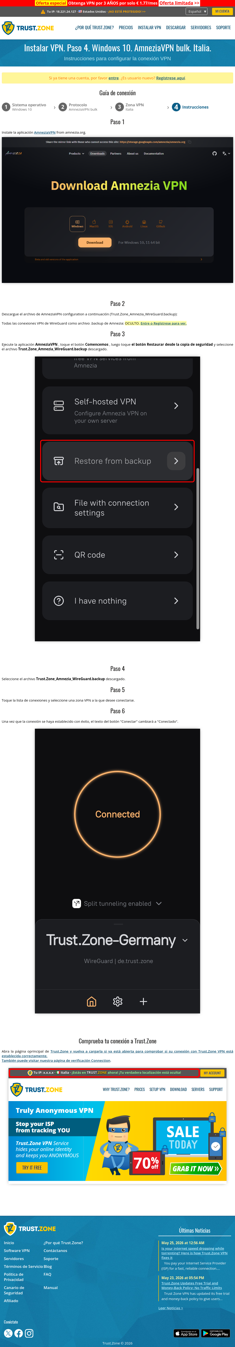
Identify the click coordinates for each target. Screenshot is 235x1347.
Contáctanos (55, 1250)
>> (179, 3)
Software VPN (17, 1250)
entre (114, 78)
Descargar (176, 28)
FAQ (47, 1274)
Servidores (201, 28)
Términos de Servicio (23, 1266)
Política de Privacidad (14, 1277)
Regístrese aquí (170, 78)
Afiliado (11, 1300)
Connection (100, 1060)
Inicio (9, 1242)
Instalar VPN (149, 28)
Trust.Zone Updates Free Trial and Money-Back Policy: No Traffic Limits (192, 1285)
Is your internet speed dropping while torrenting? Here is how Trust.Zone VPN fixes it (195, 1253)
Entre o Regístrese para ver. (164, 323)
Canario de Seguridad (14, 1290)
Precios (126, 28)
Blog (48, 1266)
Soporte (223, 28)
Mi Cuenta (222, 11)
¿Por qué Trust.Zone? (94, 28)
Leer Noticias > (170, 1308)
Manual (51, 1287)
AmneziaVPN (45, 132)
